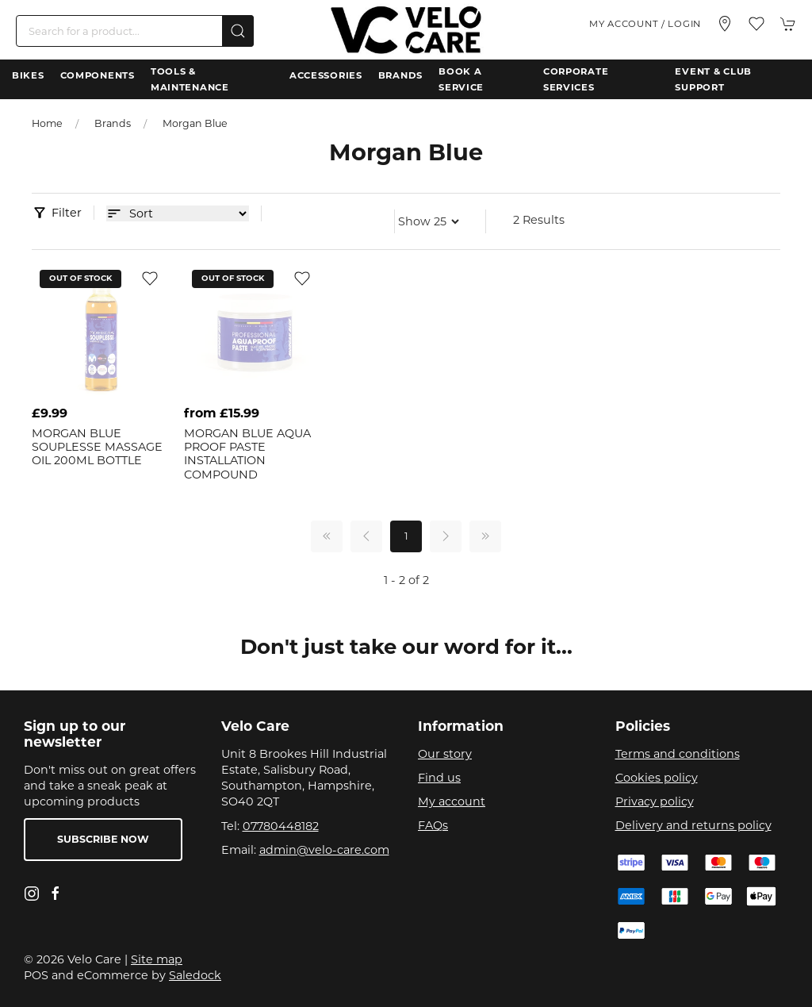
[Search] (135, 31)
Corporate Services (575, 79)
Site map (156, 959)
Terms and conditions (677, 754)
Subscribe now (103, 839)
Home (47, 123)
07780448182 (281, 826)
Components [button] (97, 75)
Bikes (28, 75)
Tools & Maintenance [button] (190, 79)
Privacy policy (654, 801)
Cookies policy (656, 778)
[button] (756, 24)
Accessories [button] (325, 75)
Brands (400, 75)
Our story (445, 754)
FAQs (433, 825)
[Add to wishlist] (150, 278)
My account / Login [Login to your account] (645, 23)
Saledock (195, 975)
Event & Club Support (713, 79)
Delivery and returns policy (693, 825)
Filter (67, 213)
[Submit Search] (238, 31)
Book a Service (461, 79)
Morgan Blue (195, 123)
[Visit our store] (725, 24)
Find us (439, 778)
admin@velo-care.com (324, 850)
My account (451, 801)
